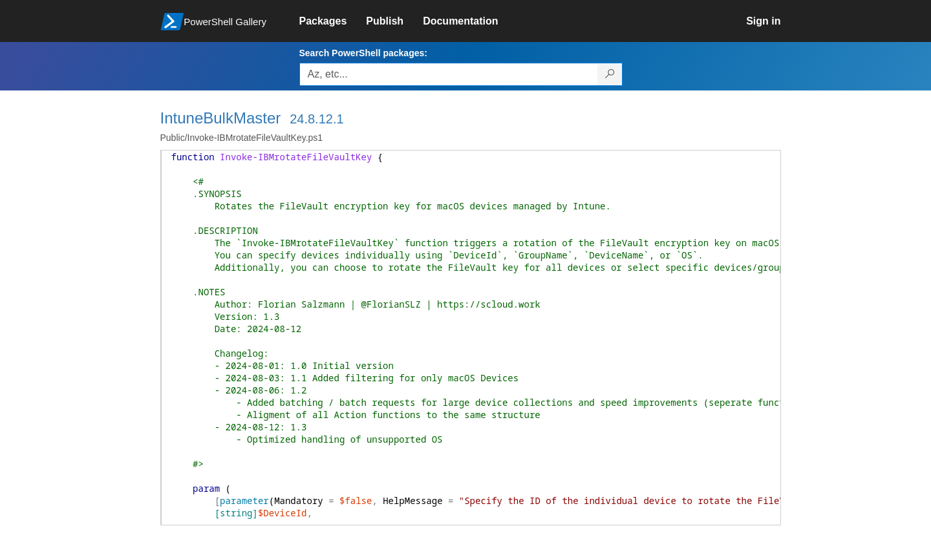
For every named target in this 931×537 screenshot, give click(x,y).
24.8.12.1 (316, 119)
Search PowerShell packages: (363, 53)
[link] (333, 21)
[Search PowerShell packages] (610, 74)
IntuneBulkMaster (220, 118)
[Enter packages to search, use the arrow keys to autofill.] (448, 74)
